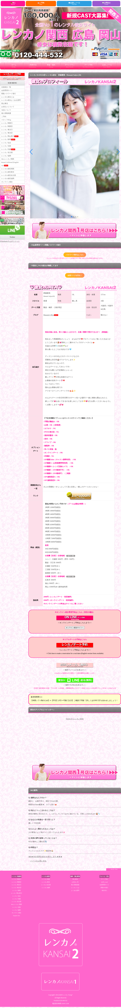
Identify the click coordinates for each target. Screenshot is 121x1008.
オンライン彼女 (7, 191)
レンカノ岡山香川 (10, 141)
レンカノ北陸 (6, 152)
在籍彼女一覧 (6, 87)
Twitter (12, 246)
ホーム (14, 66)
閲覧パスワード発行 (9, 94)
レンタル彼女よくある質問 (11, 101)
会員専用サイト (7, 91)
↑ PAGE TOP (114, 870)
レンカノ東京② (7, 137)
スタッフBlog (6, 123)
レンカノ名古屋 (7, 159)
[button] (71, 216)
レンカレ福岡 (46, 888)
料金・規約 (51, 66)
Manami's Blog (48, 316)
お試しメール (107, 66)
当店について (6, 112)
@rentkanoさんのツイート (10, 250)
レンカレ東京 (46, 883)
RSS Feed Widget (74, 763)
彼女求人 (104, 891)
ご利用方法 (32, 66)
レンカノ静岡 (8, 144)
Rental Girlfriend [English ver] (10, 171)
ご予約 (4, 119)
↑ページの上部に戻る (38, 862)
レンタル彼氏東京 (8, 180)
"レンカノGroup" (67, 996)
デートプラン (69, 66)
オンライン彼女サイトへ (75, 629)
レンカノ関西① (7, 126)
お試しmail (104, 883)
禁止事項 (4, 105)
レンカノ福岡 (6, 162)
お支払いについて (8, 109)
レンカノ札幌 (8, 155)
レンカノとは (75, 888)
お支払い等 (75, 883)
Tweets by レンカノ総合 (75, 720)
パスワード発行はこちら (74, 255)
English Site (16, 916)
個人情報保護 (6, 116)
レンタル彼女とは (8, 98)
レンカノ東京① (7, 134)
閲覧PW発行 (104, 888)
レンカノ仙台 (6, 148)
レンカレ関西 (46, 880)
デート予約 (88, 66)
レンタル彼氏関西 (8, 176)
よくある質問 (75, 891)
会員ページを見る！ (74, 276)
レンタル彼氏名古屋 (9, 184)
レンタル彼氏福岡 (8, 187)
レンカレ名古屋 (46, 886)
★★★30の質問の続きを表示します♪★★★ (45, 858)
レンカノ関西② (7, 130)
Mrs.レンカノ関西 (8, 166)
